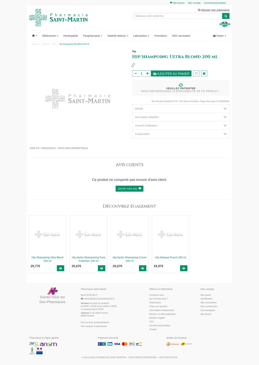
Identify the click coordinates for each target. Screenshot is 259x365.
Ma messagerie (208, 310)
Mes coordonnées (209, 306)
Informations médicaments (161, 310)
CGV (151, 321)
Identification (206, 299)
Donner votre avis (129, 188)
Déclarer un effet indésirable (162, 314)
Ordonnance (155, 302)
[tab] (180, 108)
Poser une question (158, 306)
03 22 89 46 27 (89, 295)
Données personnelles (159, 325)
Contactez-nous (156, 295)
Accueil (35, 44)
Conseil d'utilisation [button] (181, 125)
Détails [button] (181, 108)
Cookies (153, 329)
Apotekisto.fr (168, 357)
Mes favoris (206, 314)
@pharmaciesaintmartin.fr (98, 299)
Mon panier (206, 295)
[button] (34, 36)
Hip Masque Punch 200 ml (170, 257)
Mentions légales (157, 318)
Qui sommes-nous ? (158, 299)
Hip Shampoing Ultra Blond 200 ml (47, 259)
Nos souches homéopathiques (95, 322)
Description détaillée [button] (181, 117)
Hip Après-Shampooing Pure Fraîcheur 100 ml (88, 259)
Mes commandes (209, 302)
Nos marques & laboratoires (94, 326)
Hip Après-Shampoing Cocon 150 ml (130, 259)
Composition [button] (181, 133)
